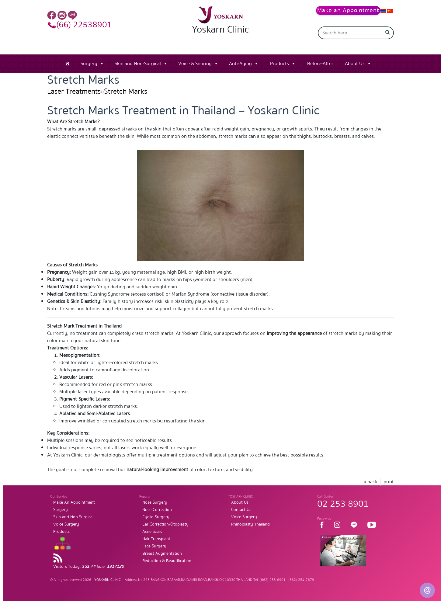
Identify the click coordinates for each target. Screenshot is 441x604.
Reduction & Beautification (166, 560)
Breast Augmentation (162, 553)
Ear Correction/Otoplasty (165, 524)
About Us (355, 64)
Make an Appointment (348, 10)
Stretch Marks (125, 91)
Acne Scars (152, 531)
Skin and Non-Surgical (138, 64)
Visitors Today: (88, 566)
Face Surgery (154, 546)
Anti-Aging (240, 64)
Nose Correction (157, 509)
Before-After (320, 64)
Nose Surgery (154, 502)
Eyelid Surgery (155, 517)
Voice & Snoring (195, 64)
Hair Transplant (156, 539)
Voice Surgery (66, 524)
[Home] (67, 63)
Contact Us (241, 509)
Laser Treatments (74, 91)
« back (370, 482)
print (389, 482)
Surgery (89, 64)
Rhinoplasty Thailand (250, 524)
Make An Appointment (74, 502)
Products (279, 64)
